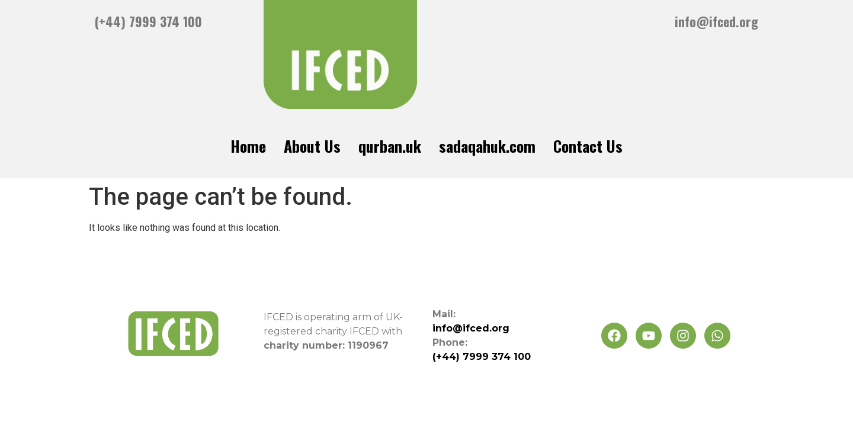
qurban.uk (389, 145)
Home (248, 145)
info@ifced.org (716, 21)
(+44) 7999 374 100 (148, 21)
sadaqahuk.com (487, 145)
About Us (312, 145)
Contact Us (588, 145)
